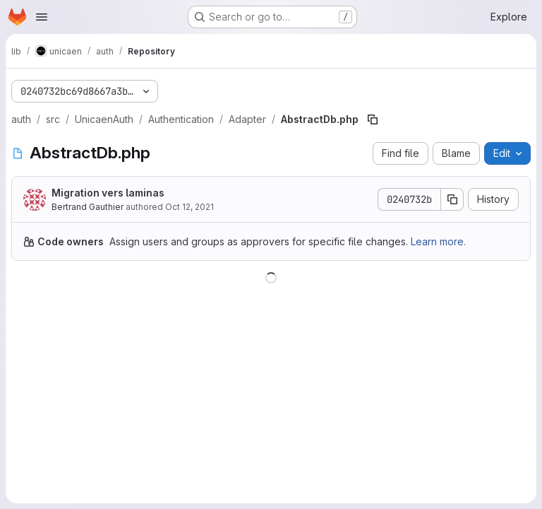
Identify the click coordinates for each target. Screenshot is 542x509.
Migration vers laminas (108, 193)
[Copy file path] (372, 119)
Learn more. (438, 241)
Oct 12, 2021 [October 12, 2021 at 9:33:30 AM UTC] (189, 206)
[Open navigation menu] (41, 17)
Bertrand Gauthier (88, 206)
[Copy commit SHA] (452, 199)
